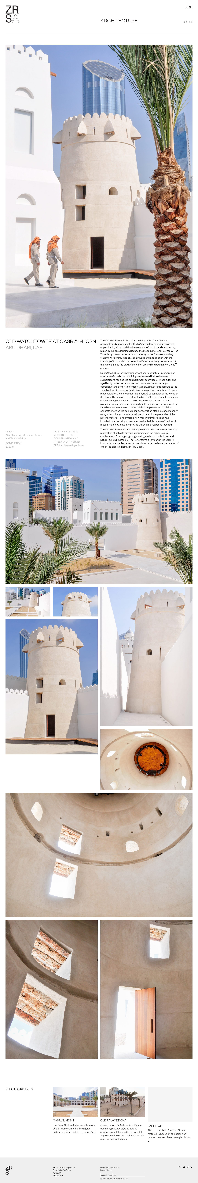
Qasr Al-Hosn (160, 340)
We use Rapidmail (107, 1178)
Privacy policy (121, 1178)
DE (191, 21)
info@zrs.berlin (106, 1169)
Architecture (119, 20)
